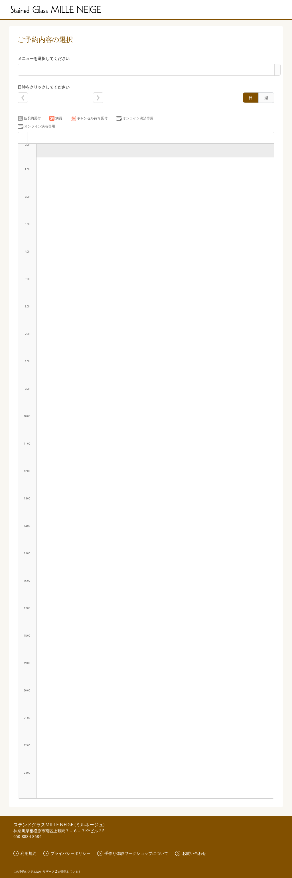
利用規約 (24, 853)
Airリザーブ (48, 871)
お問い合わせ (190, 853)
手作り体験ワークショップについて (132, 853)
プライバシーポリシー (66, 853)
